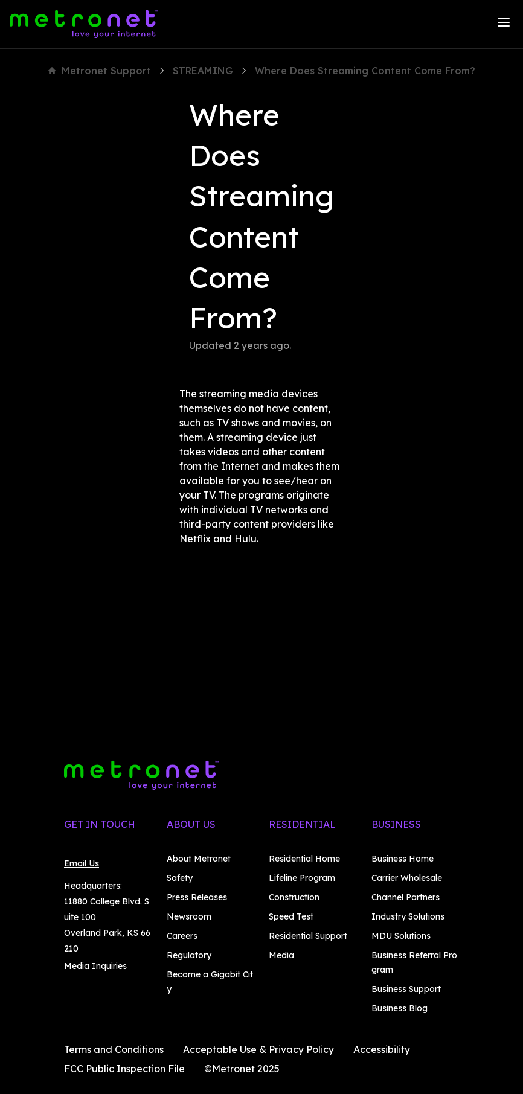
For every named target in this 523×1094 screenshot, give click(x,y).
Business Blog (399, 1008)
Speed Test (291, 916)
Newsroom (189, 916)
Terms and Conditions (114, 1049)
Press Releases (197, 897)
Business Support (406, 989)
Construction (294, 897)
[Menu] (504, 24)
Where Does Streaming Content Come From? (365, 71)
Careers (182, 935)
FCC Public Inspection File (124, 1069)
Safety (180, 877)
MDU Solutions (401, 935)
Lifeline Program (302, 877)
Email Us (81, 863)
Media (281, 955)
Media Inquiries (95, 966)
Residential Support (308, 935)
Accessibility (381, 1049)
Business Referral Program (414, 962)
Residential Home (304, 858)
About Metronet (199, 858)
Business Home (402, 858)
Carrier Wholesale (406, 877)
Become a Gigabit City (210, 981)
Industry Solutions (407, 916)
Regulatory (189, 955)
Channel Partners (405, 897)
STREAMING (203, 71)
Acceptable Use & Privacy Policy (258, 1049)
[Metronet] (84, 24)
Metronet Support (99, 71)
